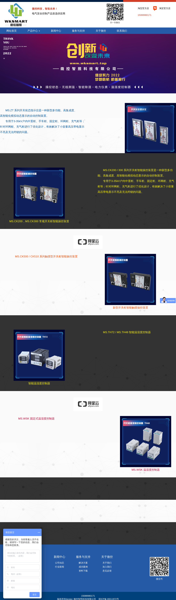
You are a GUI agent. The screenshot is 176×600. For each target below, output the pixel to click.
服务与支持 (78, 30)
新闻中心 (56, 30)
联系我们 (122, 30)
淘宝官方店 (143, 8)
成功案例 (83, 566)
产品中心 (34, 30)
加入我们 (107, 566)
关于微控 (101, 30)
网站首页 (11, 30)
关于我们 (107, 562)
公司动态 (59, 562)
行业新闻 (59, 566)
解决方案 (83, 562)
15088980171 (145, 15)
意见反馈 (107, 570)
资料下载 (83, 570)
